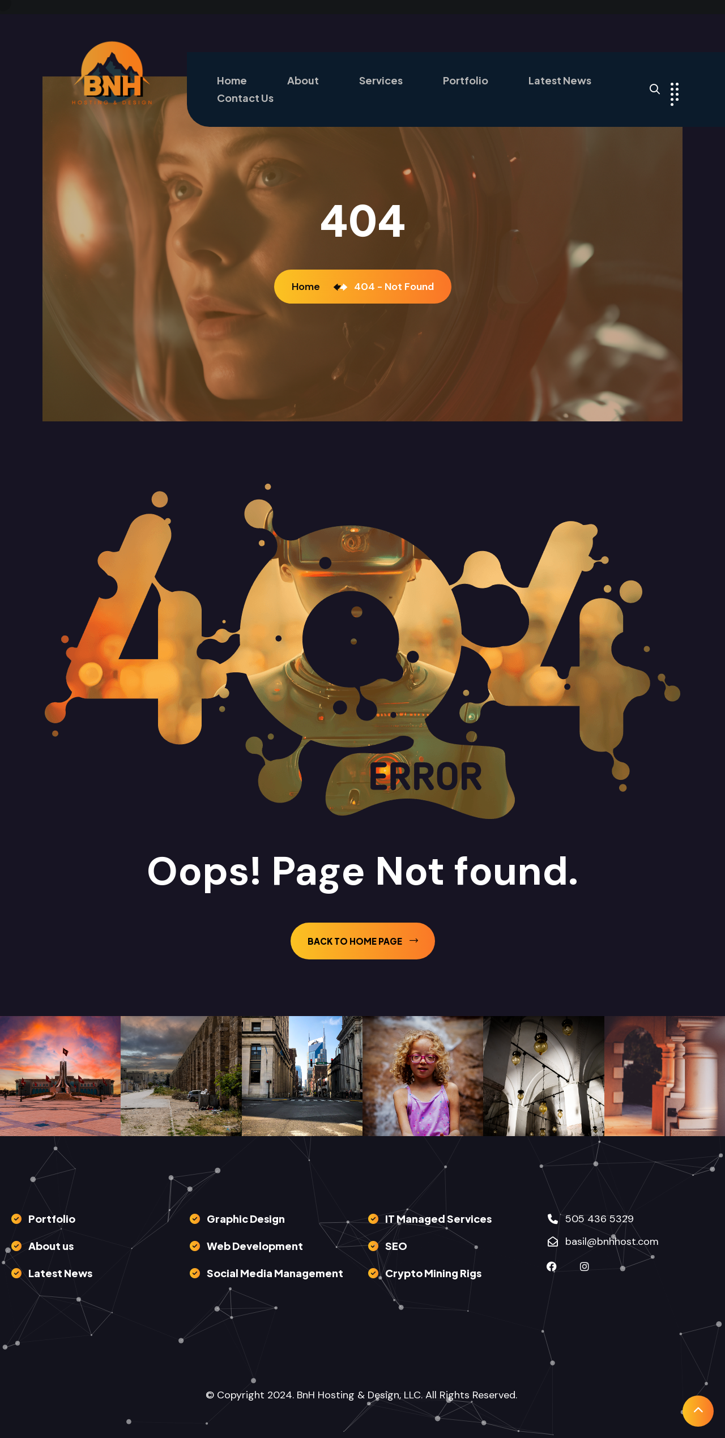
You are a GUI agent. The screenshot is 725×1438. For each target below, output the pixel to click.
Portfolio (465, 80)
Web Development (255, 1245)
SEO (396, 1245)
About (303, 80)
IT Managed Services (438, 1218)
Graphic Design (246, 1218)
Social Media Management (275, 1272)
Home (232, 80)
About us (51, 1245)
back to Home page (363, 941)
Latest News (559, 80)
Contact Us (245, 97)
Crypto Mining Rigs (433, 1272)
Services (381, 80)
